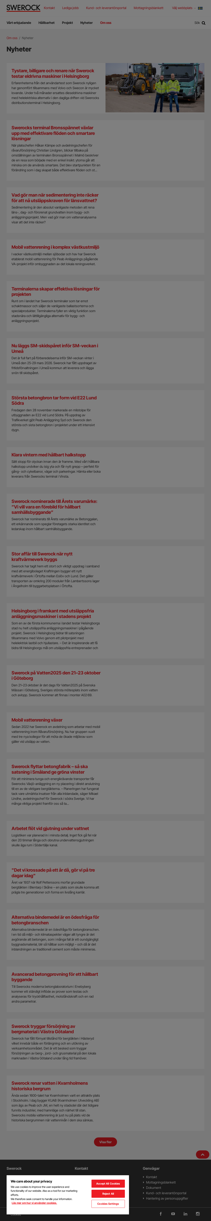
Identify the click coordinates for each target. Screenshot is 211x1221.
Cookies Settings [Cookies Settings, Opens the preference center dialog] (108, 1203)
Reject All (108, 1193)
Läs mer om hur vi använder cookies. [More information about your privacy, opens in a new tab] (34, 1203)
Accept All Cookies (108, 1183)
